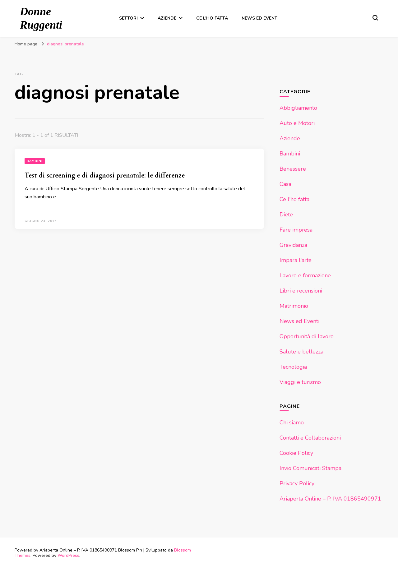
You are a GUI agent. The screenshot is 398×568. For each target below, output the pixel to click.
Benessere (293, 169)
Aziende (167, 18)
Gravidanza (293, 245)
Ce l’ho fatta (212, 18)
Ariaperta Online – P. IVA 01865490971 (330, 498)
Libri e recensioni (301, 290)
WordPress (68, 555)
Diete (286, 214)
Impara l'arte (296, 260)
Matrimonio (294, 306)
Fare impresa (296, 229)
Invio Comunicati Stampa (310, 468)
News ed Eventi (260, 18)
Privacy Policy (297, 483)
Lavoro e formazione (305, 275)
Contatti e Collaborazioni (310, 437)
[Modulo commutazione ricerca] (375, 18)
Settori (128, 18)
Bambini (35, 161)
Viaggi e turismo (300, 382)
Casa (285, 184)
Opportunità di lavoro (307, 336)
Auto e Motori (297, 123)
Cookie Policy (296, 453)
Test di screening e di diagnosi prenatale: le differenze (105, 175)
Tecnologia (293, 367)
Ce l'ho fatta (294, 199)
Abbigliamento (298, 108)
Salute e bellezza (301, 351)
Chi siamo (292, 422)
